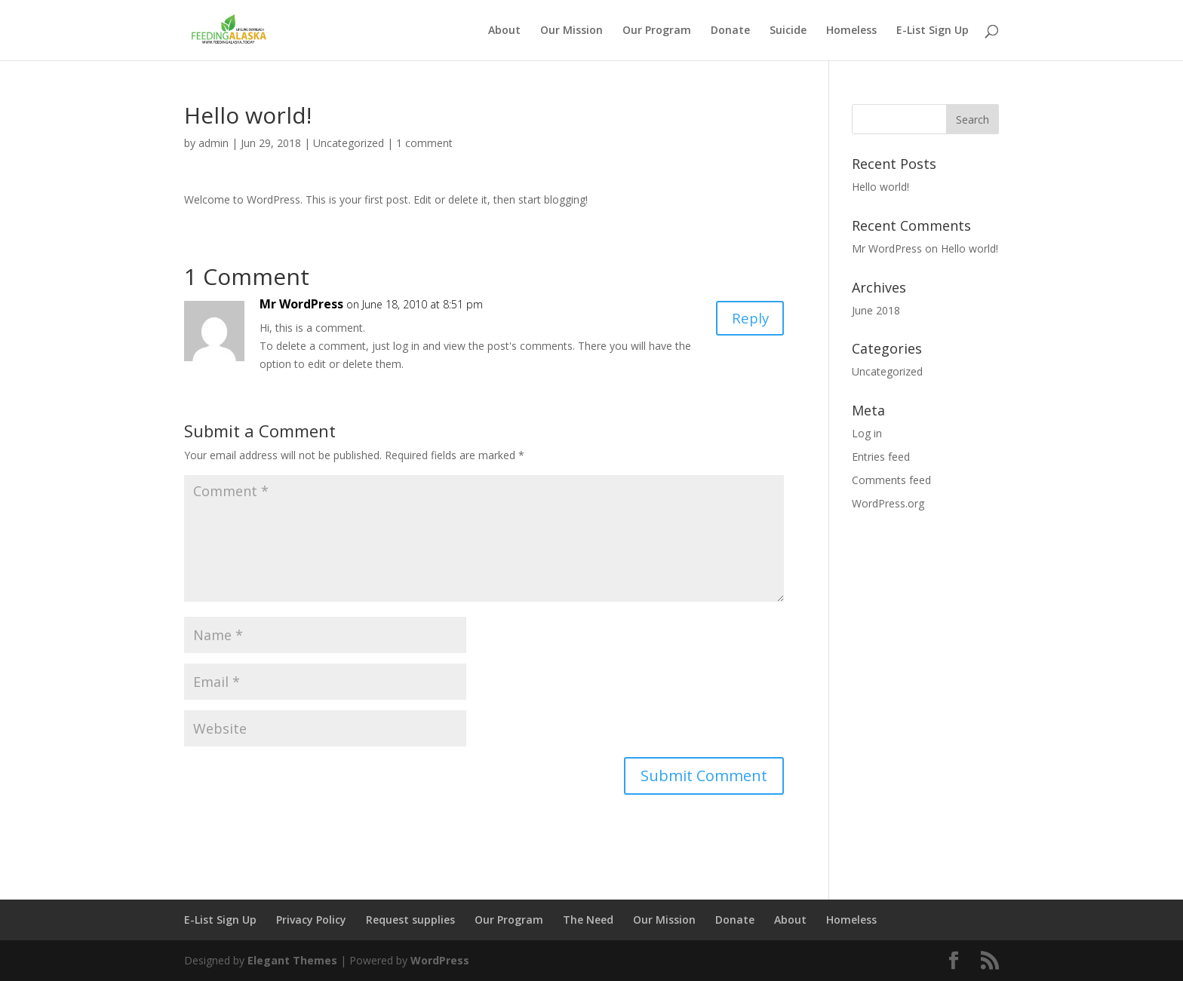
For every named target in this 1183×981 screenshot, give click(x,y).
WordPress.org (888, 503)
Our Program (656, 31)
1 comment (424, 143)
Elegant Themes (292, 960)
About (504, 31)
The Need (588, 919)
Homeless (851, 31)
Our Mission (571, 31)
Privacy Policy (311, 919)
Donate (730, 31)
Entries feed (881, 456)
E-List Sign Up (932, 31)
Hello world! (880, 186)
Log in (867, 433)
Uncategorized (348, 143)
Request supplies (410, 919)
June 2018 (876, 310)
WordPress (439, 960)
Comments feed (891, 480)
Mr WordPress (301, 304)
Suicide (788, 31)
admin (213, 143)
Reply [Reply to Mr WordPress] (748, 319)
